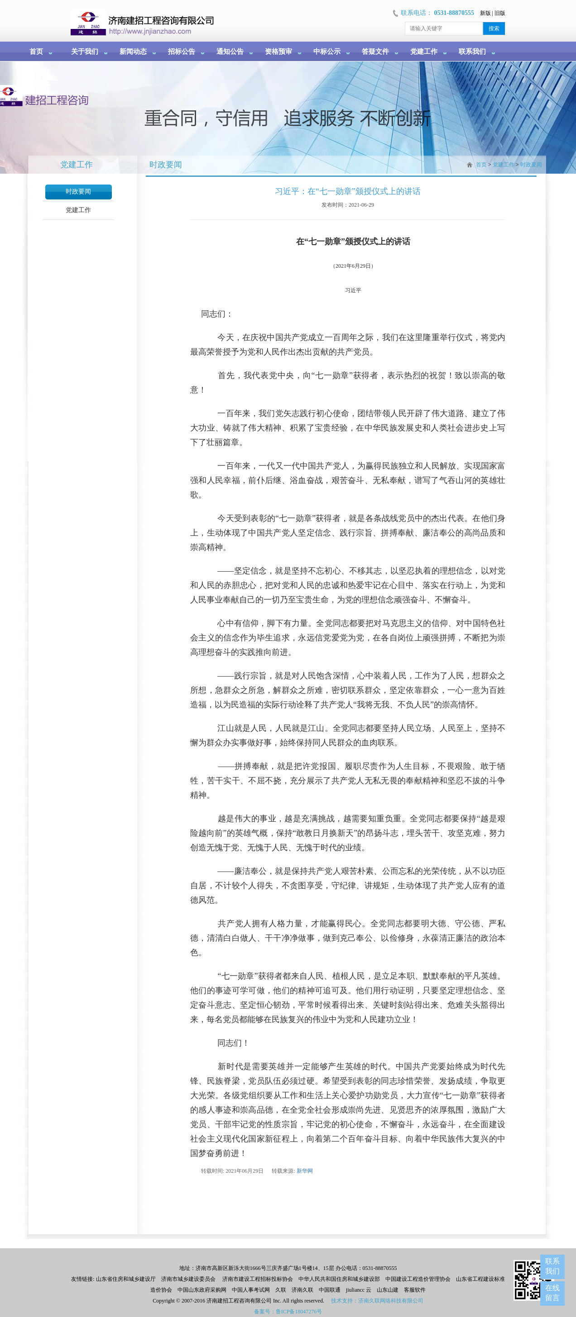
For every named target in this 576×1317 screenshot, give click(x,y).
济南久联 (302, 1290)
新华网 (305, 1171)
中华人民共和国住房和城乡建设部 (339, 1279)
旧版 (499, 13)
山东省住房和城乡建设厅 (125, 1279)
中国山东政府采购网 (202, 1290)
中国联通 (330, 1290)
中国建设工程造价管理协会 (418, 1279)
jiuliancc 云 (358, 1290)
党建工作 (423, 51)
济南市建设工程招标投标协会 (257, 1279)
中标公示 (327, 51)
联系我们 (472, 51)
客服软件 (415, 1290)
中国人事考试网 (251, 1290)
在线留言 (552, 1293)
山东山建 (387, 1290)
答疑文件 (375, 51)
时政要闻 (78, 191)
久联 (280, 1290)
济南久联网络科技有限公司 (390, 1301)
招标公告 (181, 51)
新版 (485, 13)
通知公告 (230, 51)
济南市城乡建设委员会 (188, 1279)
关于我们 (84, 51)
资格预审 (278, 51)
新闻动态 (133, 51)
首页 (36, 51)
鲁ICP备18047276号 (299, 1311)
